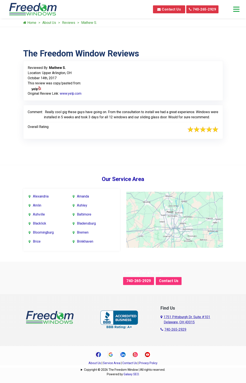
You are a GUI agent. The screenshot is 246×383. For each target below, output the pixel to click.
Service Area (111, 363)
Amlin (37, 205)
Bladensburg (86, 223)
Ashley (82, 205)
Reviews (68, 23)
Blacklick (39, 223)
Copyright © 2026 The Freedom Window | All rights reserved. (124, 369)
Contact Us (169, 9)
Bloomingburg (43, 232)
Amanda (83, 196)
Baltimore (84, 214)
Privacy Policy (148, 363)
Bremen (83, 232)
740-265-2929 (202, 9)
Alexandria (41, 196)
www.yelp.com (70, 93)
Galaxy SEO (131, 374)
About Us (49, 23)
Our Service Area (123, 179)
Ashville (39, 214)
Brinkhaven (85, 241)
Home (29, 23)
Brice (37, 241)
